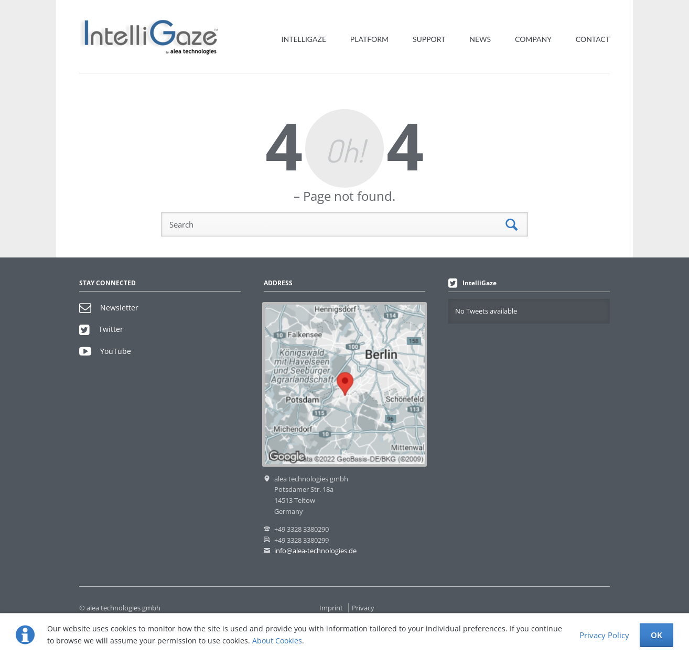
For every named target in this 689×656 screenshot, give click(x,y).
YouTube (105, 351)
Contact (593, 39)
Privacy (363, 607)
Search (511, 225)
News (480, 39)
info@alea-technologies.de (315, 550)
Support (429, 39)
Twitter (101, 329)
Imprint (331, 607)
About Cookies (277, 641)
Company (533, 39)
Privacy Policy (604, 635)
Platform (369, 39)
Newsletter (108, 308)
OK (656, 635)
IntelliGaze (304, 39)
